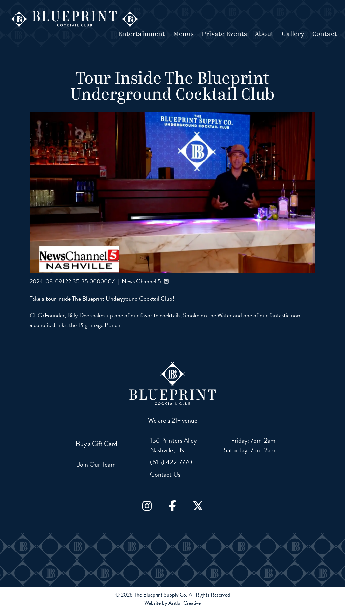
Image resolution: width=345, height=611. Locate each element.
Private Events (224, 34)
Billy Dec (78, 315)
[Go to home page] (74, 19)
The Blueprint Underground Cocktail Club (122, 298)
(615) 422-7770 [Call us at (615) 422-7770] (171, 462)
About (264, 34)
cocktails (170, 315)
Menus (183, 34)
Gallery (293, 34)
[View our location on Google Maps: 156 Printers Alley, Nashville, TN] (173, 445)
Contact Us (165, 474)
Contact (324, 34)
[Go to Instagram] (147, 506)
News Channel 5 (145, 281)
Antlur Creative (184, 603)
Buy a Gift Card (96, 443)
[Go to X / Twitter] (198, 506)
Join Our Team (96, 464)
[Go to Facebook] (172, 506)
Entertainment (141, 34)
